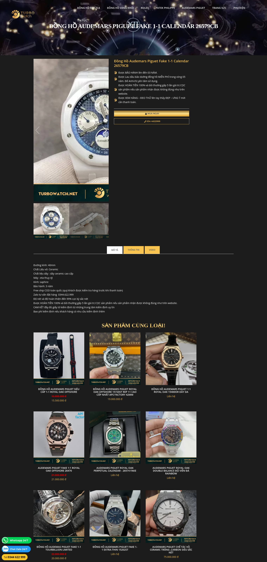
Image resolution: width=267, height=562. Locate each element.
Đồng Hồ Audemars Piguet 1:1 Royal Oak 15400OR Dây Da (159, 291)
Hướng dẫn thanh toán (113, 522)
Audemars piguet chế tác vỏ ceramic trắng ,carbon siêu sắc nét (56, 440)
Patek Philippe (158, 6)
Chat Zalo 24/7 (18, 549)
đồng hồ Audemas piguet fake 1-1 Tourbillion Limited (159, 365)
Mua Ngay (138, 114)
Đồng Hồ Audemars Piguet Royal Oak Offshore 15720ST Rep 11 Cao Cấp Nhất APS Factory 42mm (108, 294)
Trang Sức (213, 6)
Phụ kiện (233, 6)
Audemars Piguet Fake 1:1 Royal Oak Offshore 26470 (210, 291)
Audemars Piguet (187, 6)
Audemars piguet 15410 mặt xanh (108, 439)
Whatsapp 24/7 (19, 540)
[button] (95, 93)
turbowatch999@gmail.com (53, 530)
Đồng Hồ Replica (82, 6)
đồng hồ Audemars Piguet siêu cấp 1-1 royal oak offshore (56, 292)
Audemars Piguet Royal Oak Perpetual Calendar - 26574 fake (56, 366)
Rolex (138, 6)
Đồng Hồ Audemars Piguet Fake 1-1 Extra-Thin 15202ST (210, 365)
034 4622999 (138, 122)
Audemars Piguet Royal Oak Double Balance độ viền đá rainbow (107, 366)
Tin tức (251, 6)
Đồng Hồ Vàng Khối (113, 6)
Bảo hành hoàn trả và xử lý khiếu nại (160, 517)
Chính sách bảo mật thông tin (116, 517)
